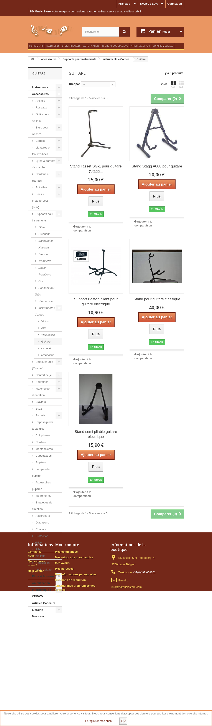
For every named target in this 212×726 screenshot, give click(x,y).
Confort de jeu (44, 375)
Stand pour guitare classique (156, 299)
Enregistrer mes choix (98, 721)
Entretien (41, 187)
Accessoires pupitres (41, 486)
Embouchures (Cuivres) (42, 365)
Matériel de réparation (41, 392)
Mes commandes (66, 656)
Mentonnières (44, 449)
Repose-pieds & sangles (42, 425)
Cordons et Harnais (40, 177)
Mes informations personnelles (76, 679)
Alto (43, 328)
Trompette (44, 261)
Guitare (46, 341)
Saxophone (45, 240)
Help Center (36, 675)
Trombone (44, 274)
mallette (40, 556)
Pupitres (40, 462)
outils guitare (43, 569)
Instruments (36, 45)
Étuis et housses (71, 45)
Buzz (38, 408)
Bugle (42, 267)
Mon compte (67, 649)
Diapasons (42, 522)
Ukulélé (46, 348)
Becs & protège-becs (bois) (40, 200)
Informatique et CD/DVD (115, 45)
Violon (45, 321)
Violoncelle (48, 334)
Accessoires (52, 45)
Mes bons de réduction (70, 685)
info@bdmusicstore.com (126, 692)
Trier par (74, 84)
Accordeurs (42, 515)
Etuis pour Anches (40, 131)
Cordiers (40, 442)
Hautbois (44, 247)
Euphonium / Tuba (44, 291)
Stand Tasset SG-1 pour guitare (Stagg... (96, 168)
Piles (38, 549)
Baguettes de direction (42, 506)
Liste (181, 84)
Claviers (40, 402)
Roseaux (41, 107)
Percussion (42, 562)
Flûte (41, 227)
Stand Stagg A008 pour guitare (157, 166)
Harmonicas (46, 301)
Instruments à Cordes (45, 311)
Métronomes (43, 495)
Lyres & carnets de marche (43, 164)
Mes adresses (64, 673)
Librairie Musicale (163, 45)
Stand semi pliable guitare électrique (96, 434)
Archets (40, 415)
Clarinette (44, 234)
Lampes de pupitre (41, 472)
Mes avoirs (62, 668)
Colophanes (43, 435)
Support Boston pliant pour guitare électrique (96, 301)
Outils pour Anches (40, 117)
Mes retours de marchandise (74, 662)
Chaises (40, 529)
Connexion (174, 3)
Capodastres (43, 455)
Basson (43, 254)
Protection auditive (40, 539)
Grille (173, 84)
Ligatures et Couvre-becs (41, 151)
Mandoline (47, 355)
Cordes (40, 140)
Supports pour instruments (42, 217)
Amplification (91, 45)
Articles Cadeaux (140, 45)
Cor (40, 281)
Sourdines (41, 381)
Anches (40, 100)
